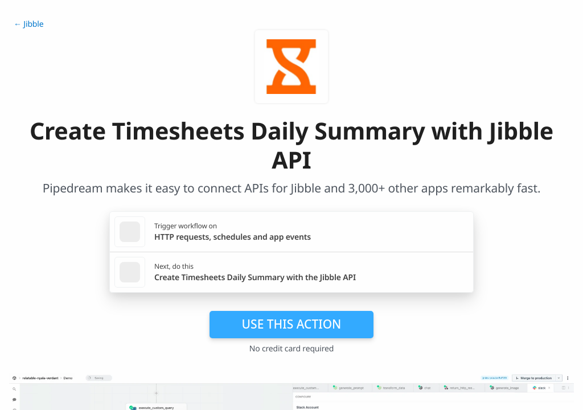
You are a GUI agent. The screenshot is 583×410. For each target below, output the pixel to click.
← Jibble (28, 24)
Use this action (292, 324)
